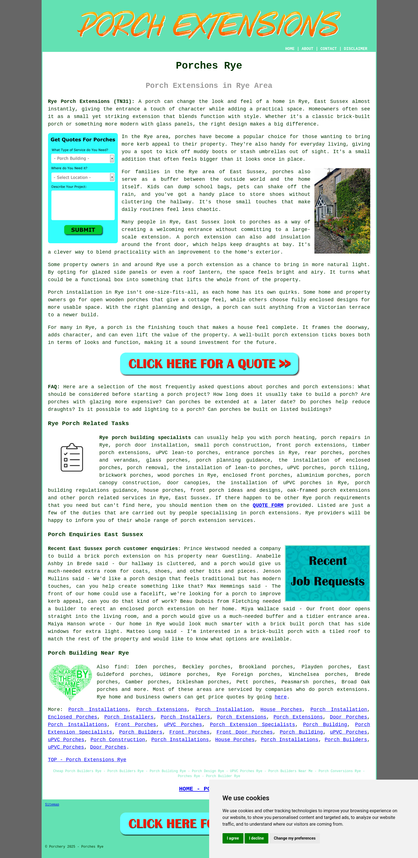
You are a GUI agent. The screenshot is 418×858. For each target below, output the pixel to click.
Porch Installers (129, 717)
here (281, 697)
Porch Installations (98, 709)
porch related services (112, 498)
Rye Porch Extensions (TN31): (91, 101)
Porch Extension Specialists (252, 724)
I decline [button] (256, 838)
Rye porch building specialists (145, 437)
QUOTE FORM (268, 505)
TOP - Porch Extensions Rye (87, 760)
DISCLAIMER (355, 49)
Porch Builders (141, 732)
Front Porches (135, 724)
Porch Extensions (162, 709)
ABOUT (307, 49)
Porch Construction (117, 740)
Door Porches (348, 717)
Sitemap (52, 805)
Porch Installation (223, 709)
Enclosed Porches (72, 717)
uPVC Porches (183, 724)
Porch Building (325, 724)
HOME (290, 49)
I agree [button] (233, 838)
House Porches (281, 709)
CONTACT (328, 49)
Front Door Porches (245, 732)
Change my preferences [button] (295, 838)
